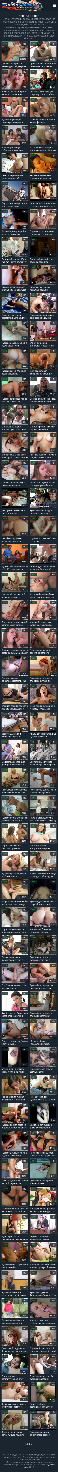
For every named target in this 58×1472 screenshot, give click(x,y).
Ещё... (28, 1444)
